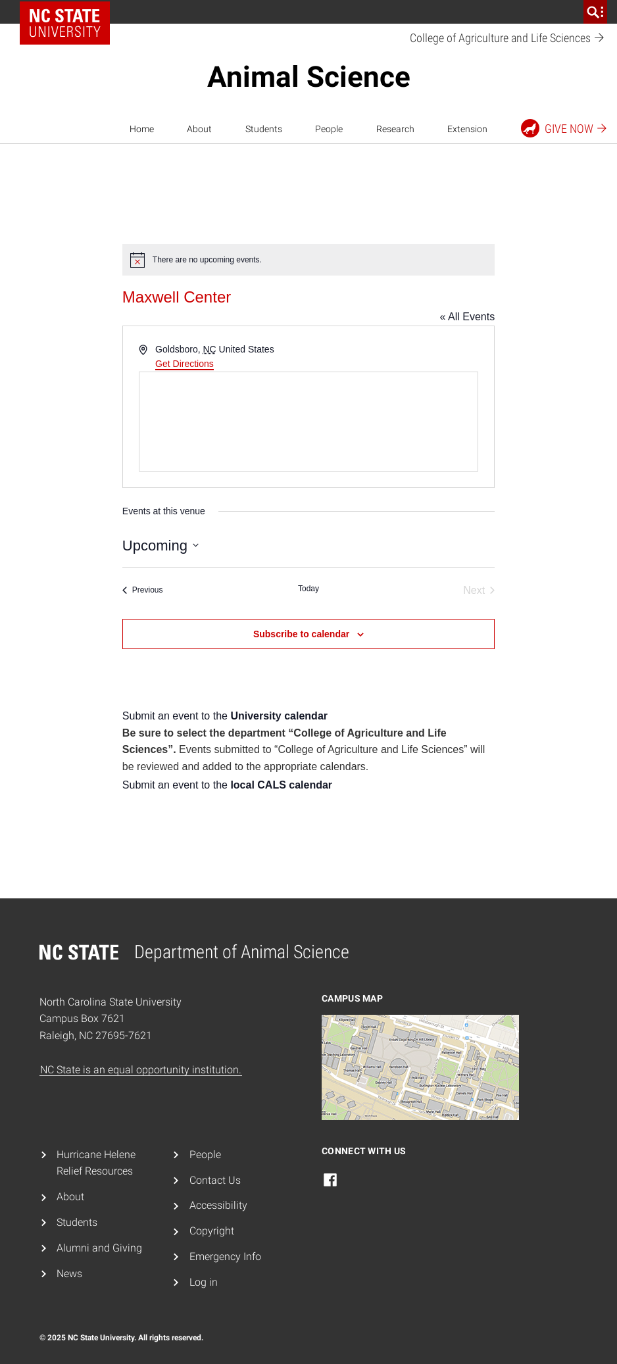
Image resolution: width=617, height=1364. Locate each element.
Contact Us (215, 1180)
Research (395, 129)
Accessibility (218, 1205)
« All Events (467, 316)
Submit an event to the (225, 715)
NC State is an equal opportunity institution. (140, 1069)
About (199, 129)
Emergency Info (225, 1256)
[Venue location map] (308, 421)
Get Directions (184, 363)
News (69, 1273)
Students (263, 129)
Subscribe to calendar (301, 634)
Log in (203, 1282)
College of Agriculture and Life (507, 38)
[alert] (308, 260)
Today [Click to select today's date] (308, 588)
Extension (467, 129)
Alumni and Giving (99, 1248)
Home (142, 129)
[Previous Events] (142, 590)
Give (564, 128)
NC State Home (69, 12)
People (329, 129)
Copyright (211, 1231)
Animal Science (308, 77)
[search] (595, 12)
